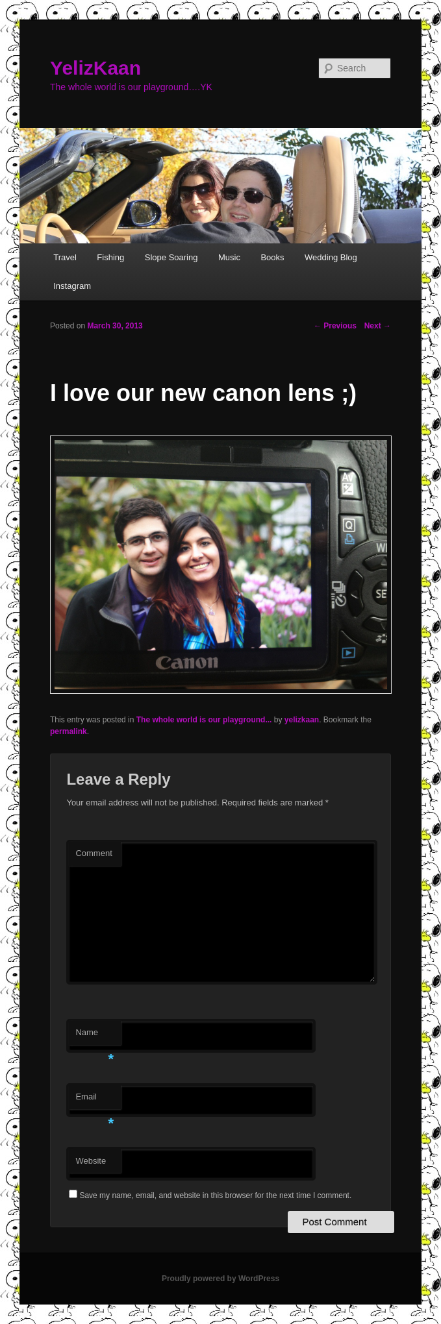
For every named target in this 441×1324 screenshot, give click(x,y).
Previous (335, 325)
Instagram (72, 286)
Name (94, 1036)
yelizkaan (301, 719)
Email (94, 1100)
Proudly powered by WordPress (220, 1278)
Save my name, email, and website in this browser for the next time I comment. (215, 1195)
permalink (68, 731)
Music (229, 257)
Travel (65, 257)
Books (272, 257)
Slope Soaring (171, 257)
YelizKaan (95, 68)
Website (90, 1161)
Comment (93, 853)
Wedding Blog (331, 257)
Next (377, 325)
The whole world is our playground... (204, 719)
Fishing (110, 257)
